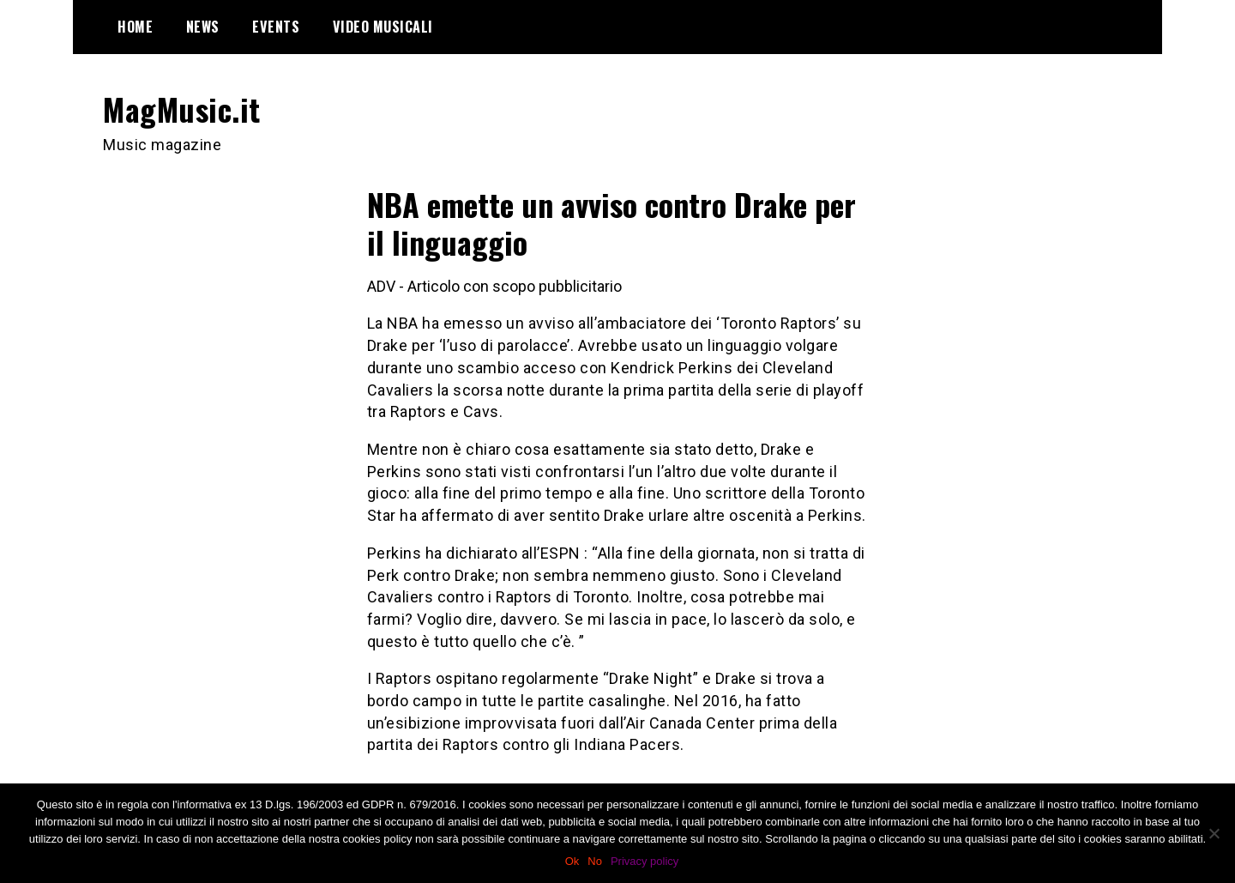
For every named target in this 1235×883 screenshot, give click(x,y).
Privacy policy (644, 861)
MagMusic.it (182, 108)
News (203, 26)
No (594, 861)
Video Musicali (383, 26)
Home (135, 26)
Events (275, 26)
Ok (572, 861)
